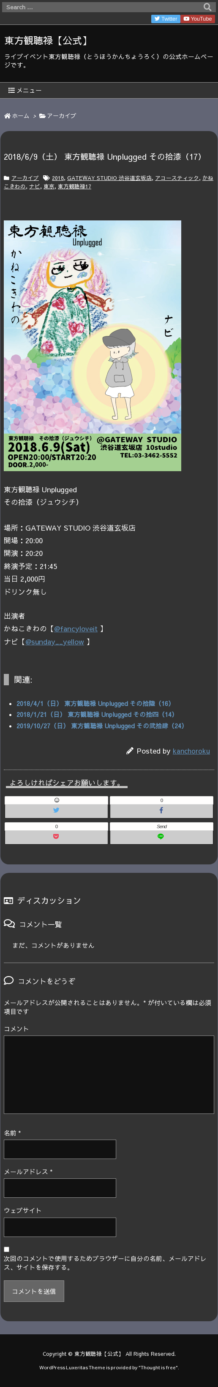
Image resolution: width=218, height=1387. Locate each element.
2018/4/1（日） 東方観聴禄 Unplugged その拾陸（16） (95, 703)
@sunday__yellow (54, 641)
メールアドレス (28, 1171)
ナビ (34, 186)
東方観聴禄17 (74, 186)
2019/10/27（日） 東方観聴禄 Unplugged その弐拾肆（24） (102, 726)
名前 (12, 1133)
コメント (16, 1029)
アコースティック (177, 177)
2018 (58, 177)
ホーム (21, 116)
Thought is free (158, 1367)
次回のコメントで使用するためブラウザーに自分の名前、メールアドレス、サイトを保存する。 (105, 1263)
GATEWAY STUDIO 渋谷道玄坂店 (109, 177)
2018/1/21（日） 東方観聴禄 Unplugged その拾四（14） (97, 714)
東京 (49, 186)
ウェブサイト (23, 1210)
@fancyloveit (76, 628)
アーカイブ (61, 116)
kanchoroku (191, 750)
